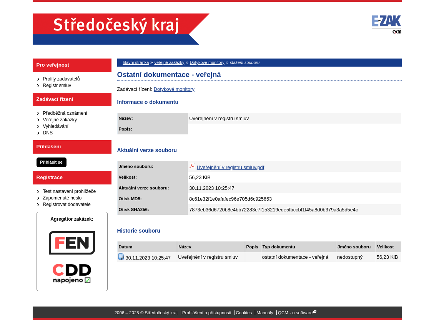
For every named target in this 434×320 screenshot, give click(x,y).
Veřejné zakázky (60, 119)
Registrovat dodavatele (67, 204)
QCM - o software (295, 312)
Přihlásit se (51, 162)
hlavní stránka (136, 62)
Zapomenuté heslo (62, 198)
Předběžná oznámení (65, 113)
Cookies (244, 312)
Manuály (264, 312)
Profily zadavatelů (61, 79)
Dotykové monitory (207, 62)
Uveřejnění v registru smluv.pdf (230, 167)
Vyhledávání (55, 126)
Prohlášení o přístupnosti (206, 312)
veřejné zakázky (169, 62)
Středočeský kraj (121, 29)
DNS (48, 133)
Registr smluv (57, 85)
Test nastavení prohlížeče (69, 191)
